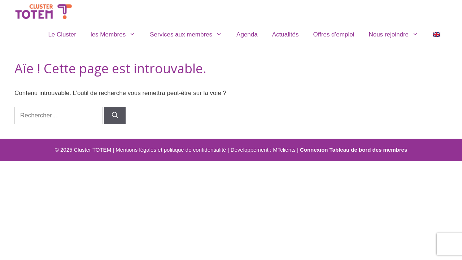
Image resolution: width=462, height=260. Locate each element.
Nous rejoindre (397, 34)
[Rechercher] (115, 115)
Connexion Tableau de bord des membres (353, 150)
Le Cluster (62, 34)
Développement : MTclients (263, 150)
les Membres (117, 34)
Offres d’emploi (333, 34)
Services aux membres (189, 34)
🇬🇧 (436, 34)
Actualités (285, 34)
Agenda (247, 34)
